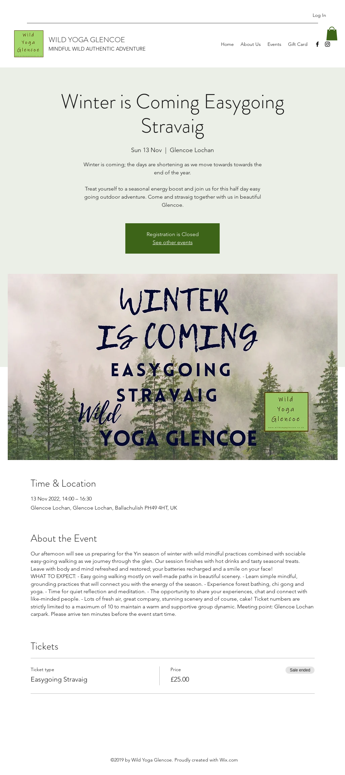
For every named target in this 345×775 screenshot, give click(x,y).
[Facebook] (317, 44)
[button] (332, 33)
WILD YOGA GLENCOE (87, 39)
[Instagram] (327, 44)
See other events (173, 242)
